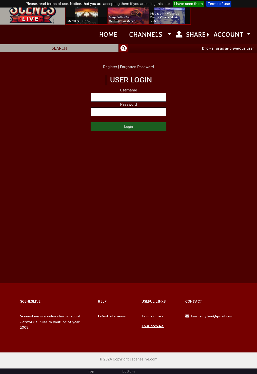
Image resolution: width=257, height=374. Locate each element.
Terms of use (219, 4)
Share (191, 34)
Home (108, 34)
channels (147, 34)
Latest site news (112, 316)
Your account (153, 326)
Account (229, 34)
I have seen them (188, 4)
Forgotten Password (137, 67)
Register (110, 67)
